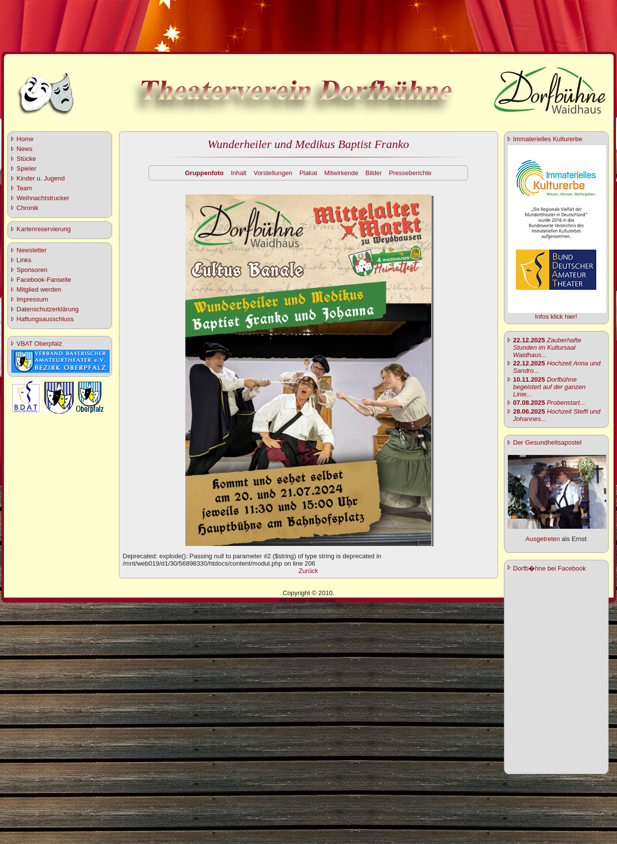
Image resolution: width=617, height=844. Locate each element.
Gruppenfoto (204, 173)
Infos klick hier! (556, 316)
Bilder (373, 173)
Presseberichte (410, 173)
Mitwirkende (341, 173)
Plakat (308, 173)
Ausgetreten (543, 539)
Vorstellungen (273, 173)
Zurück (308, 570)
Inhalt (238, 173)
